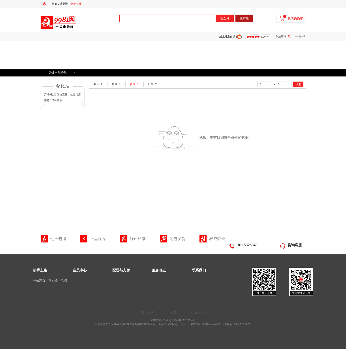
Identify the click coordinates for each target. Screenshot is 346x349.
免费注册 (75, 3)
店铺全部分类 (57, 72)
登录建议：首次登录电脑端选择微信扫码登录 (64, 280)
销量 (116, 84)
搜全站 (224, 18)
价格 (134, 84)
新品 (152, 84)
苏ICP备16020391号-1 (182, 320)
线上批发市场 (227, 36)
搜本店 (244, 18)
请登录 (64, 3)
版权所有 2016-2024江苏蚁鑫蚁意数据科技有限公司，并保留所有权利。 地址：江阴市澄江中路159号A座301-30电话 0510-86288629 (173, 324)
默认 (98, 84)
